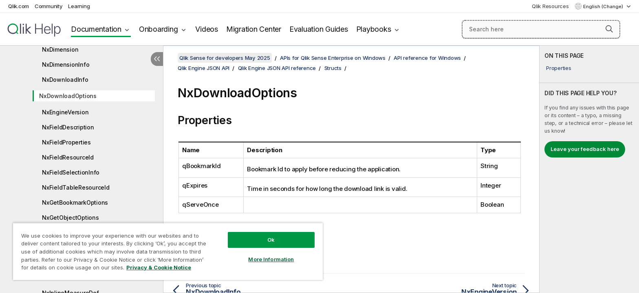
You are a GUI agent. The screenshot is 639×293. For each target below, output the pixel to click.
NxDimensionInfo (65, 64)
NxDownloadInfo (65, 79)
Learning (79, 6)
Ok (271, 239)
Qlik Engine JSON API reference (277, 68)
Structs (333, 68)
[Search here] (541, 29)
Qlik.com (18, 6)
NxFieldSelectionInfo (70, 172)
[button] (609, 29)
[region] (168, 251)
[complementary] (589, 169)
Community (49, 6)
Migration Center (253, 29)
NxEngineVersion (65, 112)
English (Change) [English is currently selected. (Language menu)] (603, 6)
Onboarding (158, 29)
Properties (558, 68)
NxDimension (60, 49)
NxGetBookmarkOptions (75, 202)
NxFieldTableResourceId (76, 187)
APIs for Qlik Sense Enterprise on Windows (333, 58)
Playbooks (373, 29)
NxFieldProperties (66, 142)
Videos (206, 29)
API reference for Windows (427, 58)
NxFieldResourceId (68, 157)
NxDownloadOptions (68, 95)
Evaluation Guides (318, 29)
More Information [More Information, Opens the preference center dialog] (271, 259)
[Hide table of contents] (157, 59)
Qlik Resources (550, 6)
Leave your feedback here (585, 149)
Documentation (96, 29)
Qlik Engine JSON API (203, 68)
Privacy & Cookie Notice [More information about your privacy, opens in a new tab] (158, 267)
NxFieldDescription (68, 127)
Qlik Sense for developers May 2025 (224, 58)
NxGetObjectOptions (70, 217)
